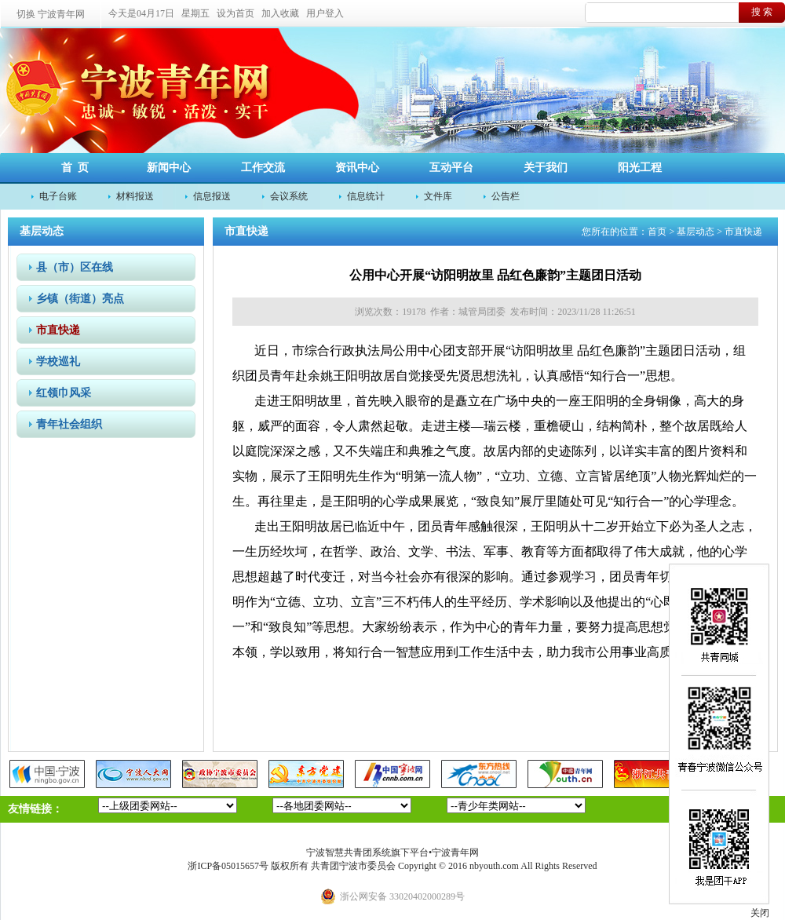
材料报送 (135, 196)
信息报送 (212, 196)
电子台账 (58, 196)
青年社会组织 (69, 424)
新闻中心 (169, 167)
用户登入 (325, 13)
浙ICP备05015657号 (228, 865)
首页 (657, 231)
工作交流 (263, 167)
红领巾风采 (63, 393)
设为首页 (235, 13)
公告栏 (505, 196)
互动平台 (451, 167)
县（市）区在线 (74, 267)
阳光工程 (640, 167)
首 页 (75, 167)
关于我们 (546, 167)
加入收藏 (280, 13)
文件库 (438, 196)
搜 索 (761, 11)
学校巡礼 (58, 361)
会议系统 (289, 196)
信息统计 (366, 196)
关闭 (759, 912)
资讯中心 (357, 167)
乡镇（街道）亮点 (80, 299)
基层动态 (695, 231)
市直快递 (58, 330)
